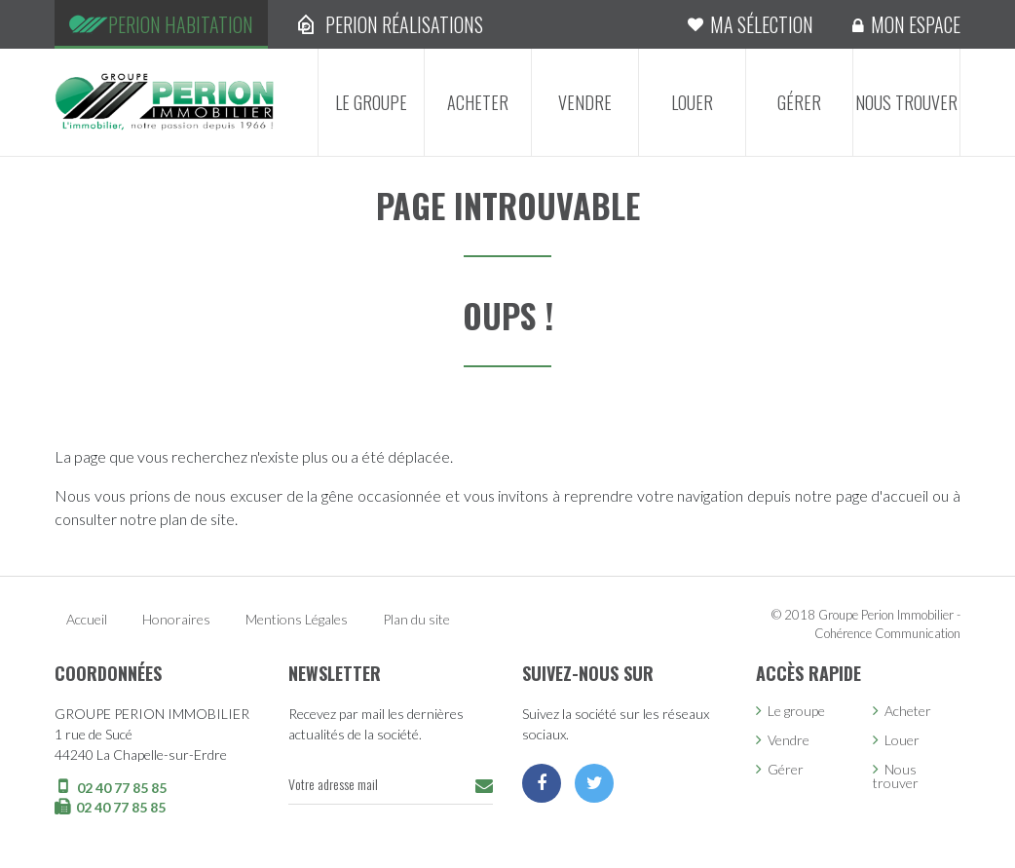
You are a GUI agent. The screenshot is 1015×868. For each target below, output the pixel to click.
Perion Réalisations (404, 24)
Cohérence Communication (887, 633)
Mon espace (915, 24)
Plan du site (416, 619)
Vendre (585, 102)
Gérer (799, 102)
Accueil (86, 619)
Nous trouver (906, 102)
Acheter (477, 102)
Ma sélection (761, 24)
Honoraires (176, 619)
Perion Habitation (180, 24)
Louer (692, 102)
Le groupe (371, 102)
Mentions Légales (296, 619)
